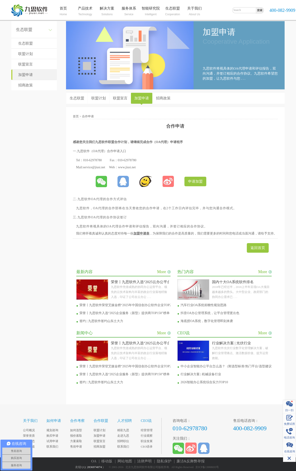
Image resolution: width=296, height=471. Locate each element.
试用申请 (52, 441)
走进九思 (123, 435)
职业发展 (147, 441)
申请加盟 (195, 181)
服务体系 (129, 8)
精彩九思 (123, 430)
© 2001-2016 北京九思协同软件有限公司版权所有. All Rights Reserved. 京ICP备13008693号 (165, 467)
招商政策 (25, 85)
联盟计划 (25, 54)
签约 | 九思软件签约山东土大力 (101, 321)
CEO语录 (147, 446)
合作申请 (88, 116)
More (164, 272)
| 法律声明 (144, 461)
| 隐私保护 (163, 461)
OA (93, 199)
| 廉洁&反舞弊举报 (189, 461)
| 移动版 (106, 461)
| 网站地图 (124, 461)
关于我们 (194, 8)
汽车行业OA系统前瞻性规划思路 (204, 305)
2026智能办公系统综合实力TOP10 (204, 382)
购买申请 (52, 435)
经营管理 (147, 430)
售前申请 (76, 446)
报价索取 (76, 435)
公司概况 (29, 430)
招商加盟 (99, 446)
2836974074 (94, 467)
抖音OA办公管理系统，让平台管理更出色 (210, 313)
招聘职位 (123, 441)
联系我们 (52, 446)
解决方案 (107, 8)
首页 (63, 8)
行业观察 (147, 435)
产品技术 (85, 8)
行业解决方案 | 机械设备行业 (201, 374)
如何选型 (76, 430)
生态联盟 (172, 8)
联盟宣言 (25, 64)
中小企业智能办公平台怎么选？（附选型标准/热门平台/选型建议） (228, 366)
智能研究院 (151, 8)
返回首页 (257, 248)
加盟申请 (25, 75)
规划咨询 (52, 430)
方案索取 (76, 441)
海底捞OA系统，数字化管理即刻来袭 (207, 321)
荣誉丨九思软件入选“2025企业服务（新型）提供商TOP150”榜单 (124, 313)
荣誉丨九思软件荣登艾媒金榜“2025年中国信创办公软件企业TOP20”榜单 (130, 305)
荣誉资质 (29, 435)
